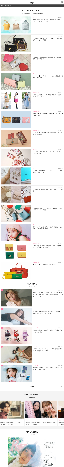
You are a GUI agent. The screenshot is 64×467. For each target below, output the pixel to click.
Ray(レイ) (2, 5)
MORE (32, 387)
